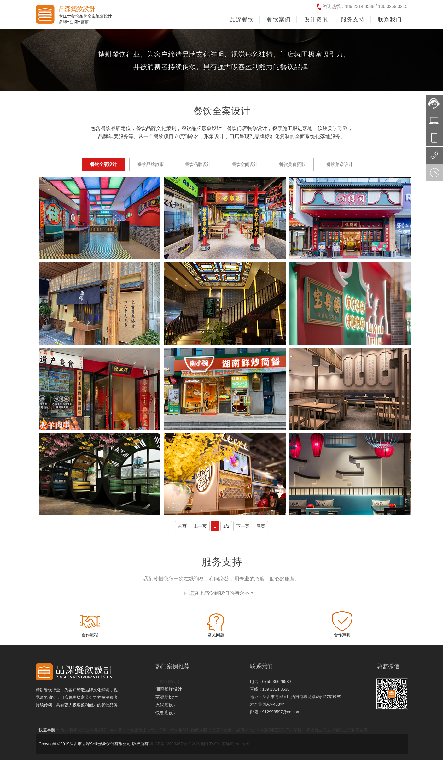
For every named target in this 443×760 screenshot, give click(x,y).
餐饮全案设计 (103, 164)
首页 (182, 526)
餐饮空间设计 (245, 164)
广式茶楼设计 (167, 681)
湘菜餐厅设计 (168, 689)
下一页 (242, 526)
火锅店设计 (166, 704)
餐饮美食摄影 (292, 164)
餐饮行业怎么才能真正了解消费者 (337, 730)
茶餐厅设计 (166, 696)
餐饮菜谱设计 (339, 164)
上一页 (200, 526)
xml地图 (242, 743)
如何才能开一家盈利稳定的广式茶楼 (269, 730)
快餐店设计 (166, 712)
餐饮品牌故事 (150, 164)
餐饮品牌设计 (198, 164)
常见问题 (216, 635)
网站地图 (200, 743)
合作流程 (90, 635)
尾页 (260, 526)
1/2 (226, 526)
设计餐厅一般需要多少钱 (132, 730)
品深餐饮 (242, 19)
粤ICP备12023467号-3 (169, 743)
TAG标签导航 (221, 743)
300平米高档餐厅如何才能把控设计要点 (196, 730)
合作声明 (342, 635)
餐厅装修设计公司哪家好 (83, 730)
